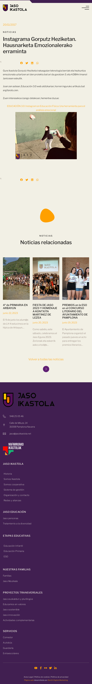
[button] (85, 7)
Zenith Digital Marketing (58, 680)
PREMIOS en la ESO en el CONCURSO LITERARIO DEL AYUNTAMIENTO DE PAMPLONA (75, 319)
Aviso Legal (28, 677)
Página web (29, 680)
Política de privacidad (59, 677)
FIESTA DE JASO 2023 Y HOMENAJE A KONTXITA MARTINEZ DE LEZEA (45, 319)
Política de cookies (42, 677)
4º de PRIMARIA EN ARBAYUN (15, 315)
